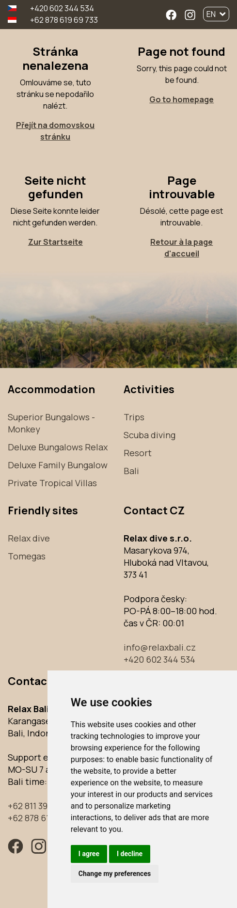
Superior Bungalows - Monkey (51, 423)
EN (216, 14)
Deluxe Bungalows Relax (58, 447)
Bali (131, 471)
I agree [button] (89, 854)
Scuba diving (149, 435)
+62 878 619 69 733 (64, 20)
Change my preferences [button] (115, 873)
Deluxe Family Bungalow (58, 465)
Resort (138, 453)
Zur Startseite (55, 242)
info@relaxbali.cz (160, 647)
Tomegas (27, 556)
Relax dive (29, 538)
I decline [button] (129, 854)
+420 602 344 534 (62, 8)
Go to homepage (181, 99)
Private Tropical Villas (52, 483)
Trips (134, 417)
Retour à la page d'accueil (181, 248)
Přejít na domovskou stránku (55, 131)
